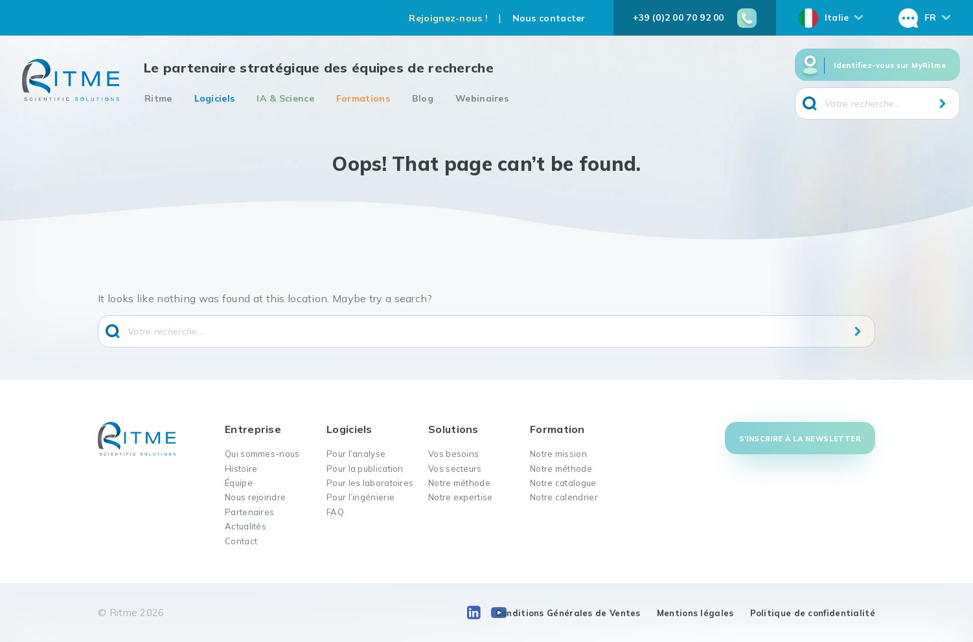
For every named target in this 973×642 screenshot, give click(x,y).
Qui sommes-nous (262, 453)
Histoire (241, 468)
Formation (557, 429)
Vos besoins (453, 453)
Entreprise (253, 429)
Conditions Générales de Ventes (568, 613)
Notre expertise (460, 497)
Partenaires (249, 512)
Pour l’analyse (355, 453)
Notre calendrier (564, 497)
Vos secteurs (455, 468)
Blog (422, 98)
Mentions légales (695, 613)
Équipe (239, 483)
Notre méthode (459, 483)
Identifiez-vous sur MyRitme (890, 65)
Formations (363, 98)
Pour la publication (365, 468)
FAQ (335, 512)
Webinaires (482, 98)
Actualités (245, 526)
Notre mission (558, 453)
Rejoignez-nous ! (448, 18)
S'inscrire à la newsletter (800, 438)
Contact (241, 541)
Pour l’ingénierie (360, 497)
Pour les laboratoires (369, 483)
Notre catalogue (563, 483)
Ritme (158, 98)
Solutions (453, 429)
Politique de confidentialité (812, 613)
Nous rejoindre (255, 497)
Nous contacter (549, 18)
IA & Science (285, 98)
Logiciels (214, 98)
